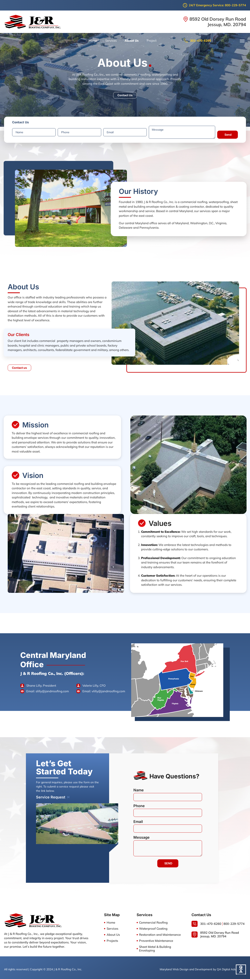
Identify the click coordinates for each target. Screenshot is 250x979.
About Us (132, 40)
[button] (242, 41)
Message (141, 835)
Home (93, 40)
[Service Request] (68, 793)
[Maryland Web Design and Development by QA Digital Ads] (241, 966)
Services (111, 40)
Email (138, 819)
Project (151, 40)
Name (138, 788)
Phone (139, 804)
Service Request (50, 793)
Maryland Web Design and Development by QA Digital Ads (198, 965)
